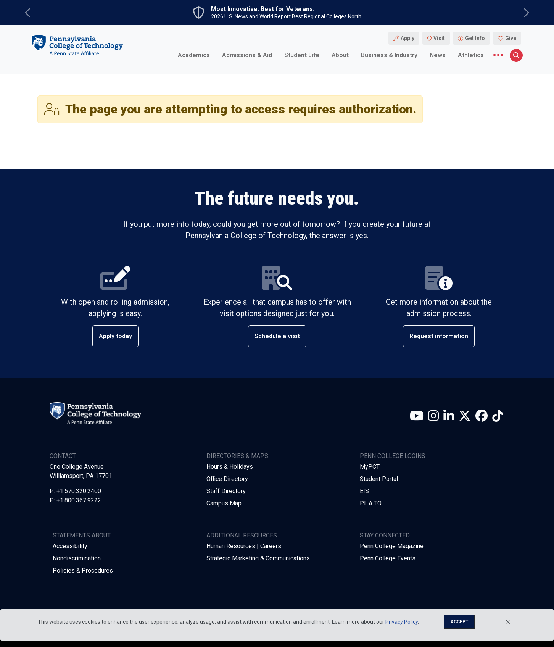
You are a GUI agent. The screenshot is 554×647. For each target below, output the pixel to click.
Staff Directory (226, 491)
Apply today (115, 336)
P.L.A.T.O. (371, 503)
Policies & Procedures (83, 570)
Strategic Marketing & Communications (258, 558)
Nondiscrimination (77, 558)
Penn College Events (388, 558)
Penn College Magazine (392, 546)
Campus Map (224, 503)
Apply (407, 38)
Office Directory (227, 478)
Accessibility (70, 546)
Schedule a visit (277, 336)
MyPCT (370, 466)
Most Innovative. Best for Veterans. (262, 9)
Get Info (475, 38)
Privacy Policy (401, 622)
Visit (439, 38)
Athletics (471, 55)
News (438, 55)
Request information (438, 336)
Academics (194, 55)
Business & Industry (389, 55)
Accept (459, 621)
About (340, 55)
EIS (364, 491)
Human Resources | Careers (243, 546)
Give (510, 38)
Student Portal (379, 478)
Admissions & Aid (247, 55)
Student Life (301, 55)
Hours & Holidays (229, 466)
